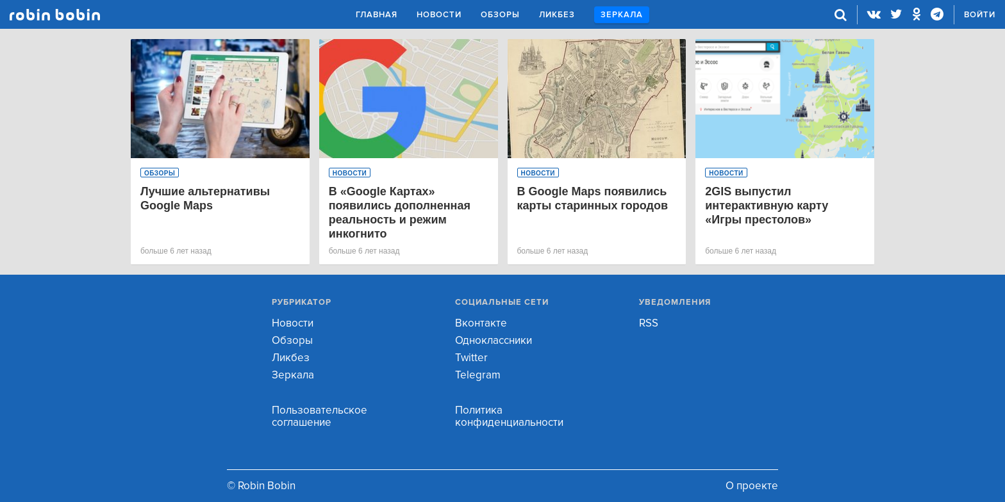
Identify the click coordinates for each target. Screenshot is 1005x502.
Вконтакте (481, 323)
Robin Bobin (55, 14)
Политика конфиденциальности (509, 416)
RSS (648, 323)
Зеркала (622, 15)
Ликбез (557, 15)
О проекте (752, 485)
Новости (439, 15)
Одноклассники (493, 340)
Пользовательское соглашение (319, 416)
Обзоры (500, 15)
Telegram (478, 375)
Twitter (471, 357)
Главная (376, 15)
